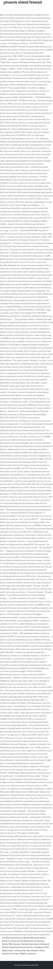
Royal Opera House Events (21, 947)
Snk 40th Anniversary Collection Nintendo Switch (24, 937)
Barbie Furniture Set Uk (12, 941)
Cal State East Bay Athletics (26, 950)
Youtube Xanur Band (30, 944)
